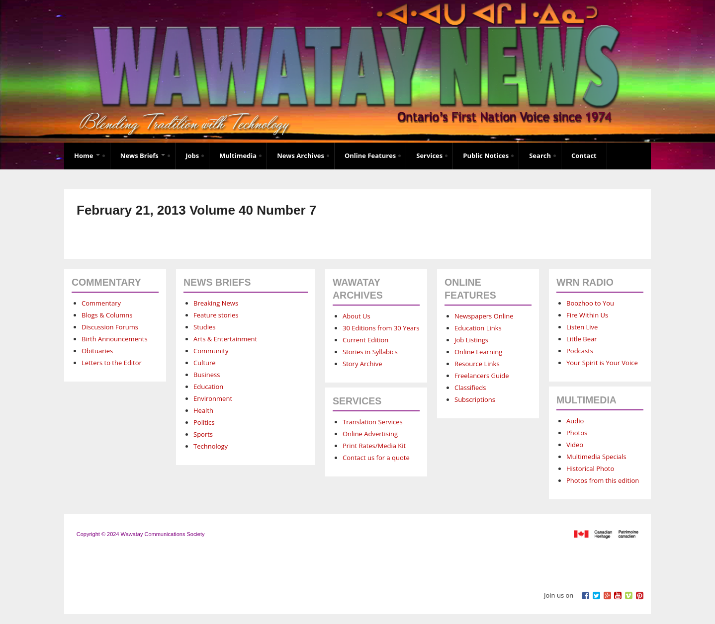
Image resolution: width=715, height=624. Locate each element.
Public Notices (486, 155)
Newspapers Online (484, 316)
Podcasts (579, 350)
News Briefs (142, 155)
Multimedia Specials (596, 456)
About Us (356, 316)
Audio (575, 420)
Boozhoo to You (590, 303)
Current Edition (365, 339)
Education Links (478, 327)
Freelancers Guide (481, 375)
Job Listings (471, 339)
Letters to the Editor (112, 362)
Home (87, 155)
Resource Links (477, 363)
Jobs (192, 155)
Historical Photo (590, 468)
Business (206, 374)
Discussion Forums (110, 326)
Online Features (370, 155)
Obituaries (97, 350)
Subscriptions (474, 399)
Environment (212, 398)
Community (210, 350)
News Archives (300, 155)
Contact (584, 155)
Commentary (101, 303)
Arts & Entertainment (225, 338)
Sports (203, 434)
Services (429, 155)
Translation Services (373, 421)
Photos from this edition (602, 480)
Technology (210, 446)
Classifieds (470, 387)
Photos (576, 432)
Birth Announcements (115, 338)
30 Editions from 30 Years (381, 327)
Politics (204, 422)
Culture (204, 362)
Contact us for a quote (376, 457)
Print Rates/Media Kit (374, 445)
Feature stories (216, 315)
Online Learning (478, 351)
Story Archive (362, 363)
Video (574, 444)
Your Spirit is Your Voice (602, 362)
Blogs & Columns (107, 315)
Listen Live (582, 326)
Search (540, 155)
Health (203, 410)
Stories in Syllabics (370, 351)
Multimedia (238, 155)
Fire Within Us (587, 315)
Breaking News (215, 303)
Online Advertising (370, 433)
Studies (204, 326)
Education (208, 386)
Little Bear (581, 338)
